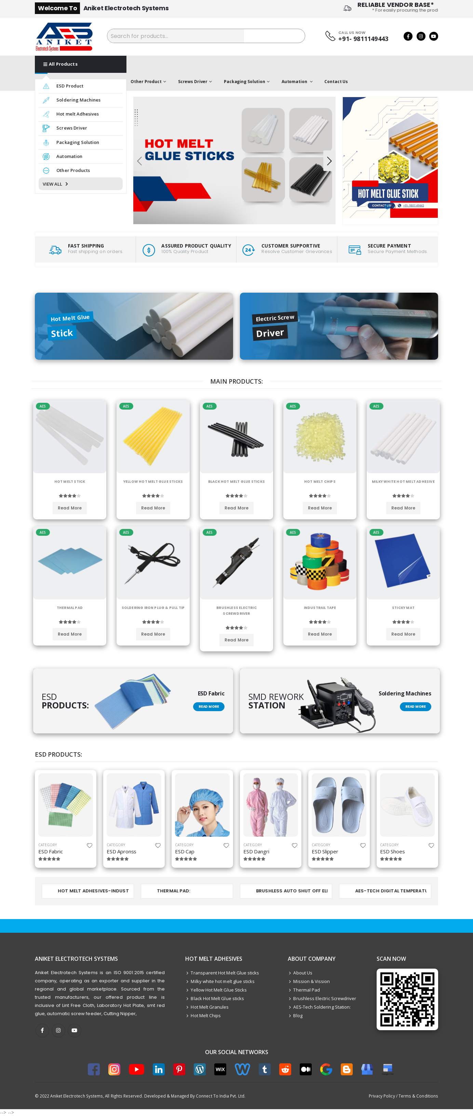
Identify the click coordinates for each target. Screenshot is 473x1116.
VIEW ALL (56, 184)
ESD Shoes (392, 851)
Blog (295, 1015)
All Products (60, 64)
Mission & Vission (309, 981)
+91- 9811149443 (363, 39)
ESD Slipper (325, 851)
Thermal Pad (304, 990)
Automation (295, 81)
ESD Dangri (256, 851)
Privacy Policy (382, 1096)
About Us (300, 973)
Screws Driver (192, 81)
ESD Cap (184, 851)
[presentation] (139, 160)
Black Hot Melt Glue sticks (214, 998)
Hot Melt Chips (203, 1015)
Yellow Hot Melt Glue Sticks (216, 990)
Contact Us (336, 81)
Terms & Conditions (418, 1096)
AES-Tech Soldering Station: (319, 1007)
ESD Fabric (50, 851)
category (47, 844)
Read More (209, 706)
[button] (387, 207)
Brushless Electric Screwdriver (322, 998)
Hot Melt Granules (207, 1007)
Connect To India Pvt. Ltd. (220, 1096)
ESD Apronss (121, 851)
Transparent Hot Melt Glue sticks (222, 973)
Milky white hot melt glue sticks (220, 981)
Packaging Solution (244, 81)
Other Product (146, 81)
